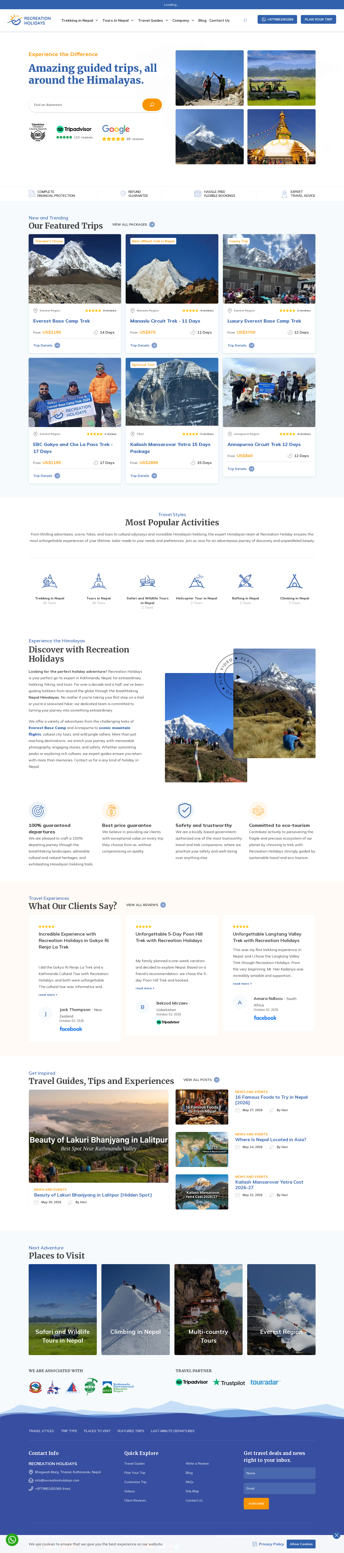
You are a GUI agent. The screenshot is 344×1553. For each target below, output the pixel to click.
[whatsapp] (12, 1539)
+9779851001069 (277, 19)
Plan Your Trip (318, 19)
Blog (202, 20)
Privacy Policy (268, 1544)
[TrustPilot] (229, 1382)
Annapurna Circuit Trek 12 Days (264, 444)
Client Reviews (135, 1500)
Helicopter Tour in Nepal (196, 598)
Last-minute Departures (173, 1431)
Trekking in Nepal (49, 598)
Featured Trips (131, 1431)
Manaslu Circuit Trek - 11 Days (165, 321)
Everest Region (281, 1331)
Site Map (192, 1491)
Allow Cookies (301, 1544)
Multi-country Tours (208, 1336)
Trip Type (69, 1431)
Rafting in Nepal (245, 598)
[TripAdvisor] (38, 132)
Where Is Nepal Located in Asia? (270, 1139)
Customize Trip (135, 1482)
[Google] (123, 129)
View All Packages (133, 224)
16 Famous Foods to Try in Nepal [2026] (271, 1099)
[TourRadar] (266, 1382)
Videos (129, 1491)
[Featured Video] (238, 677)
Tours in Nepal (98, 598)
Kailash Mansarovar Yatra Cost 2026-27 (269, 1184)
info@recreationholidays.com (57, 1480)
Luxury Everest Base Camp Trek (264, 321)
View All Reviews (146, 905)
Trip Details (47, 345)
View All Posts (201, 1080)
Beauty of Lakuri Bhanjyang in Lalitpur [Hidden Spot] (93, 1195)
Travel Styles (41, 1431)
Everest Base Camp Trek (61, 321)
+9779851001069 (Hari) (52, 1489)
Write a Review (197, 1463)
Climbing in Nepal (294, 598)
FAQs (190, 1482)
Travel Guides (134, 1463)
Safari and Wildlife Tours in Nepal (63, 1336)
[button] (152, 105)
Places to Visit (97, 1431)
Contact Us (219, 20)
